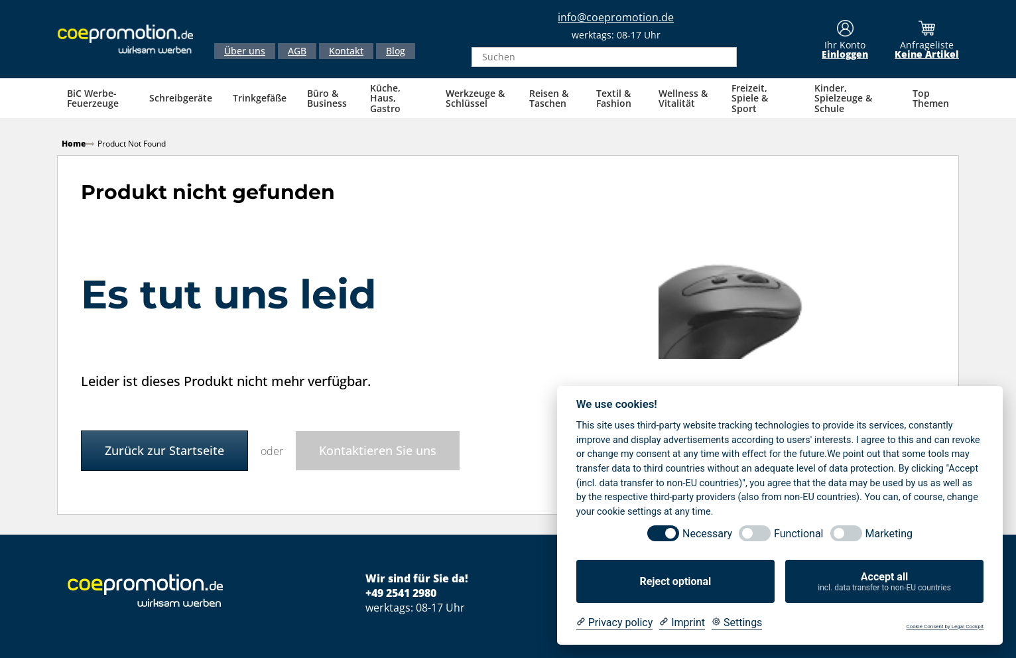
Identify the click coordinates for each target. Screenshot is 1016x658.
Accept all (884, 581)
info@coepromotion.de (616, 18)
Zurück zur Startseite (164, 449)
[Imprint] (682, 622)
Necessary (707, 533)
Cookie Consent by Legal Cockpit (945, 626)
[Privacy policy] (614, 622)
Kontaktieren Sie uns (377, 449)
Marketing (889, 533)
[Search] (723, 58)
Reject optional (675, 581)
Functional (798, 533)
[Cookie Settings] (737, 622)
